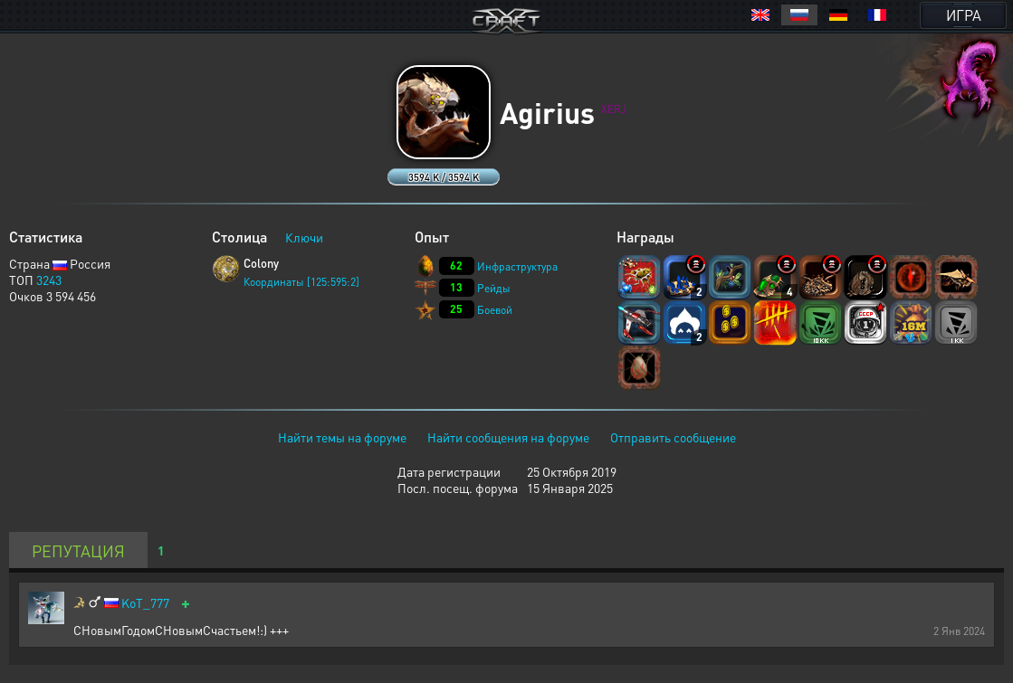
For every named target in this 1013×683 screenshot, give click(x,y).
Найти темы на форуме (342, 437)
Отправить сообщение (673, 437)
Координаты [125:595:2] (301, 282)
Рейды (494, 288)
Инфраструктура (517, 266)
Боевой (494, 310)
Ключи (304, 237)
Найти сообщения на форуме (508, 437)
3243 (49, 279)
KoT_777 (145, 603)
